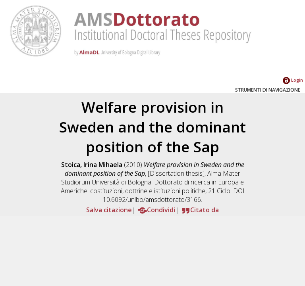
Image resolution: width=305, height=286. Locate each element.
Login (293, 80)
